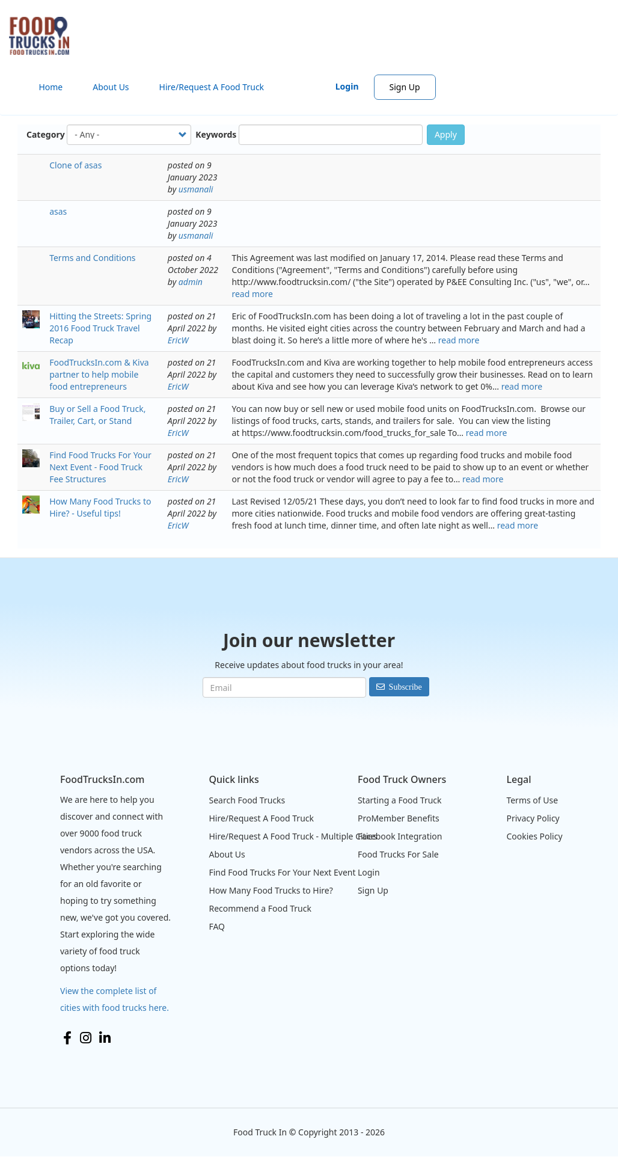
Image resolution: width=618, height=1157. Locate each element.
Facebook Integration (400, 836)
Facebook (67, 1038)
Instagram (85, 1038)
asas (58, 211)
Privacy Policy (532, 818)
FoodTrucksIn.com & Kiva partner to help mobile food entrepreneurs (98, 374)
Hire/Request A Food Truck (212, 87)
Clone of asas (75, 165)
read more (251, 293)
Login (347, 86)
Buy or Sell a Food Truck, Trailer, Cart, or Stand (97, 414)
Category (45, 134)
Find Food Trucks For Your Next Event (282, 872)
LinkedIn (105, 1038)
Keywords (215, 134)
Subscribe (405, 687)
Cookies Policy (534, 836)
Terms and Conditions (92, 257)
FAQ (217, 926)
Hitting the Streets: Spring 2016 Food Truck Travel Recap (100, 328)
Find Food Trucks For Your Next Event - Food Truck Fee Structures (100, 467)
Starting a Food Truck (400, 800)
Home (50, 87)
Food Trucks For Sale (398, 854)
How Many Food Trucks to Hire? (270, 890)
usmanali (196, 189)
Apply (446, 134)
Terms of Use (532, 800)
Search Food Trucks (247, 800)
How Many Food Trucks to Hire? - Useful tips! (100, 507)
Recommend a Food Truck (260, 908)
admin (191, 281)
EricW (178, 340)
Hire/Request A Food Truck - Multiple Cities (292, 836)
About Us (111, 87)
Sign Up (405, 87)
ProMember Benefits (398, 818)
